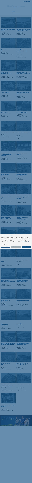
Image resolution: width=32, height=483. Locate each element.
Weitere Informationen (5, 246)
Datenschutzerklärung (25, 241)
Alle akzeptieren (26, 246)
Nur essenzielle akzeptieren (16, 246)
